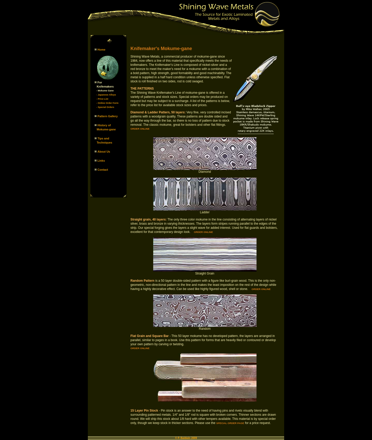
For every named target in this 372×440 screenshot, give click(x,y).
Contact (102, 169)
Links (101, 160)
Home (101, 49)
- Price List (102, 99)
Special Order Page (230, 423)
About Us (103, 151)
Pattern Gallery (107, 116)
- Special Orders (105, 107)
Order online (140, 128)
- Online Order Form (107, 103)
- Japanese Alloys (106, 94)
